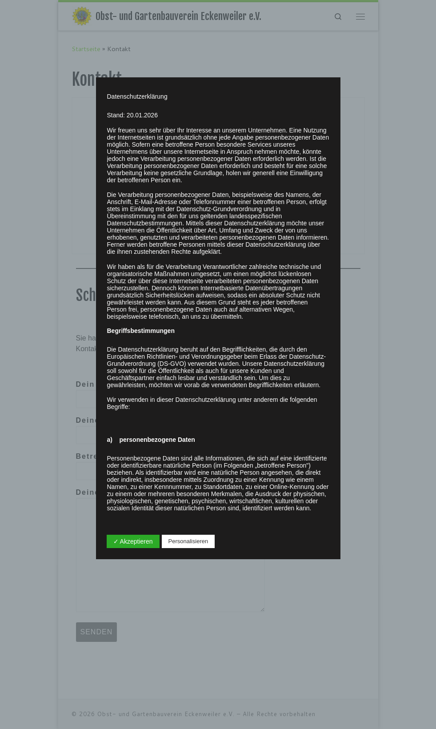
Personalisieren (188, 541)
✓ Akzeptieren (133, 541)
